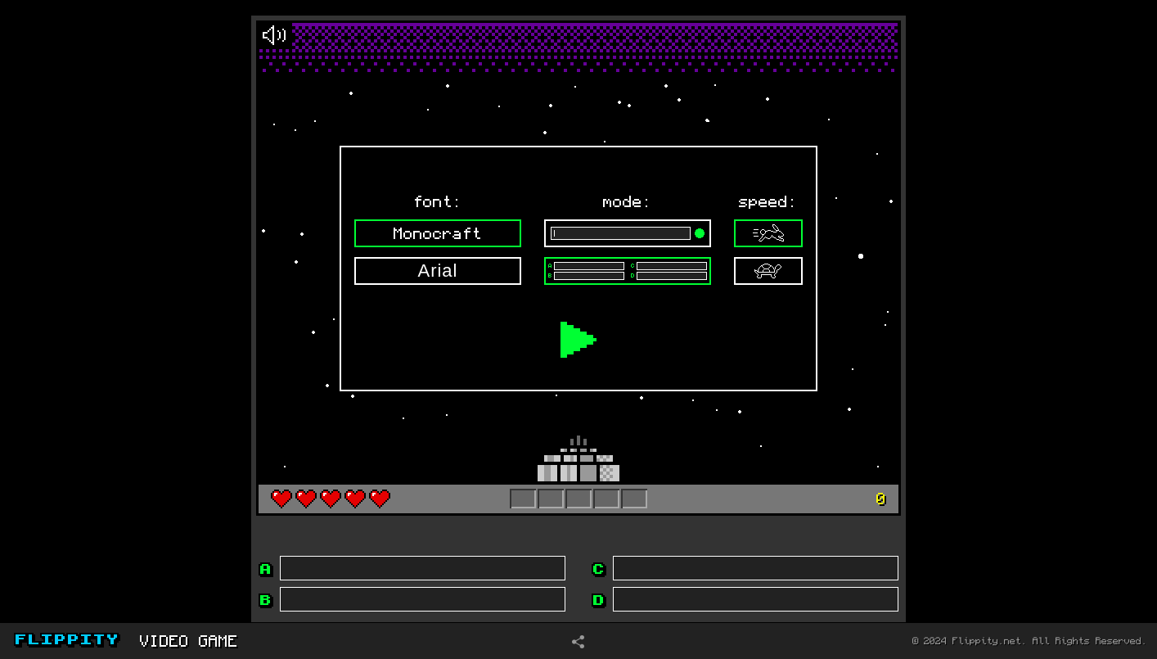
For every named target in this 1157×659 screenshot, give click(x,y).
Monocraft (438, 233)
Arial (437, 270)
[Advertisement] (103, 310)
